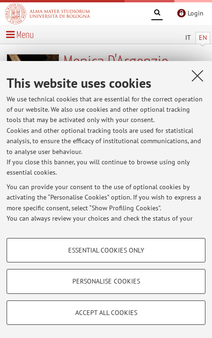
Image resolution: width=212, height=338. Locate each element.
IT (188, 37)
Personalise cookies (106, 281)
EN (203, 37)
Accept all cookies (106, 312)
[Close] (197, 75)
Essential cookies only (106, 250)
